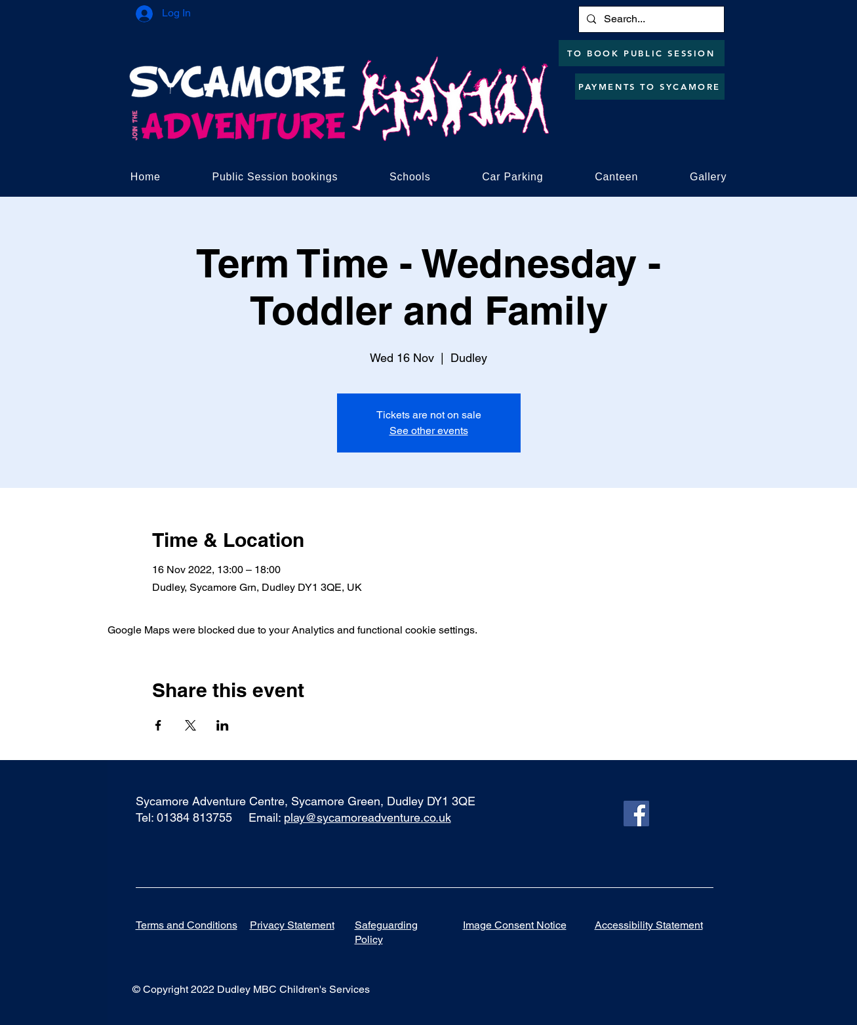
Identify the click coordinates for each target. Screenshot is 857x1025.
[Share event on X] (190, 725)
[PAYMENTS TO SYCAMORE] (650, 86)
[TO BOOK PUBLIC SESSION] (642, 53)
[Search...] (650, 19)
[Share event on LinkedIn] (222, 725)
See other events (428, 430)
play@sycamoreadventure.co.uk (367, 817)
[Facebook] (636, 813)
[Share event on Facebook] (158, 725)
